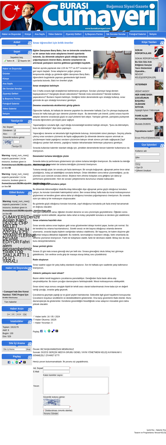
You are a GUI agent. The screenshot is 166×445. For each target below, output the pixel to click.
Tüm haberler (10, 302)
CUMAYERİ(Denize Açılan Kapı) (21, 218)
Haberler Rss (161, 434)
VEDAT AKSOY (142, 91)
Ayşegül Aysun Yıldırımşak (147, 110)
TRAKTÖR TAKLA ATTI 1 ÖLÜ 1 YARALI (16, 257)
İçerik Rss (150, 434)
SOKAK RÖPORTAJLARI (147, 58)
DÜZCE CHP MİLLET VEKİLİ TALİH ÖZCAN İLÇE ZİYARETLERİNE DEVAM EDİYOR (19, 232)
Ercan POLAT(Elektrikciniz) (147, 138)
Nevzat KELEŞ (160, 436)
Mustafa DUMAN (143, 124)
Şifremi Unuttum (143, 170)
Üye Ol (139, 167)
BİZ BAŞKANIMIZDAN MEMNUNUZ (57, 349)
